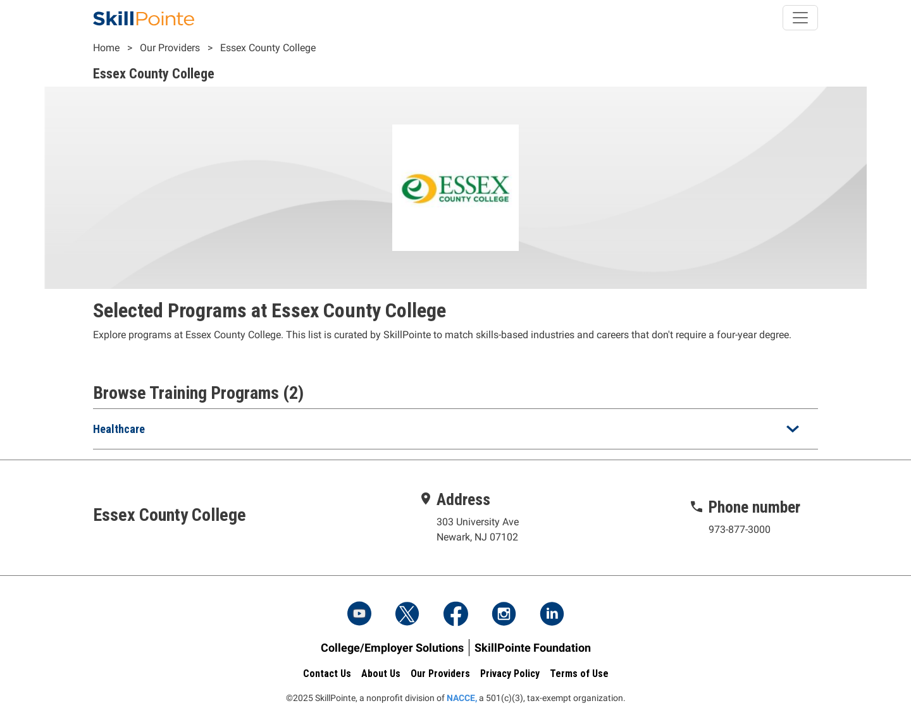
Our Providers (170, 48)
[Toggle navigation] (800, 17)
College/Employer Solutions (392, 647)
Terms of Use (579, 674)
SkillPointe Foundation (532, 647)
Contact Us (327, 674)
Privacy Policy (510, 674)
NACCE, (462, 698)
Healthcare (119, 429)
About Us (380, 674)
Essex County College (268, 48)
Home (106, 48)
